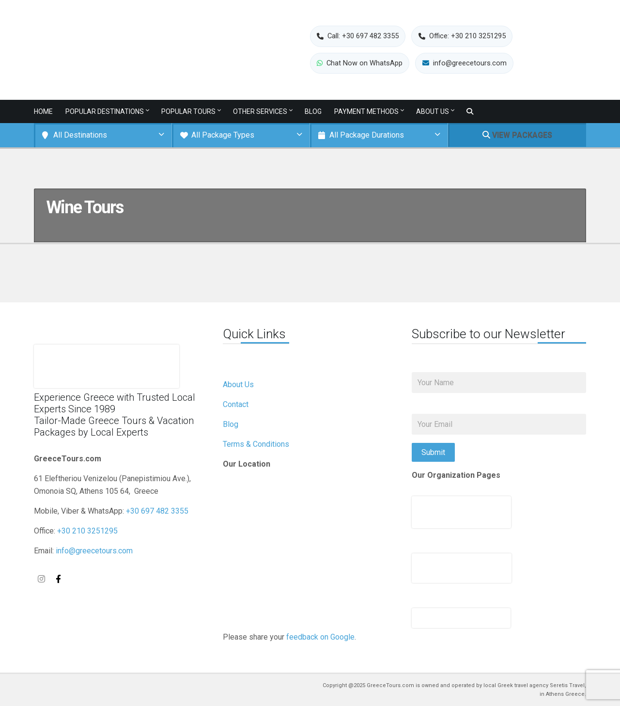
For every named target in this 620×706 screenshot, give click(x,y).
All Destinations (80, 135)
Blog (313, 111)
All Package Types (222, 135)
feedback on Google (320, 637)
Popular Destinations (104, 111)
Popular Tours (188, 111)
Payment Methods (366, 111)
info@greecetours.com (94, 550)
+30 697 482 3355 (157, 511)
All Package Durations (366, 135)
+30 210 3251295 (87, 530)
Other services (260, 111)
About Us (432, 111)
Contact (235, 404)
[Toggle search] (470, 112)
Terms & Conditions (256, 444)
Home (43, 111)
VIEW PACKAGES (517, 135)
